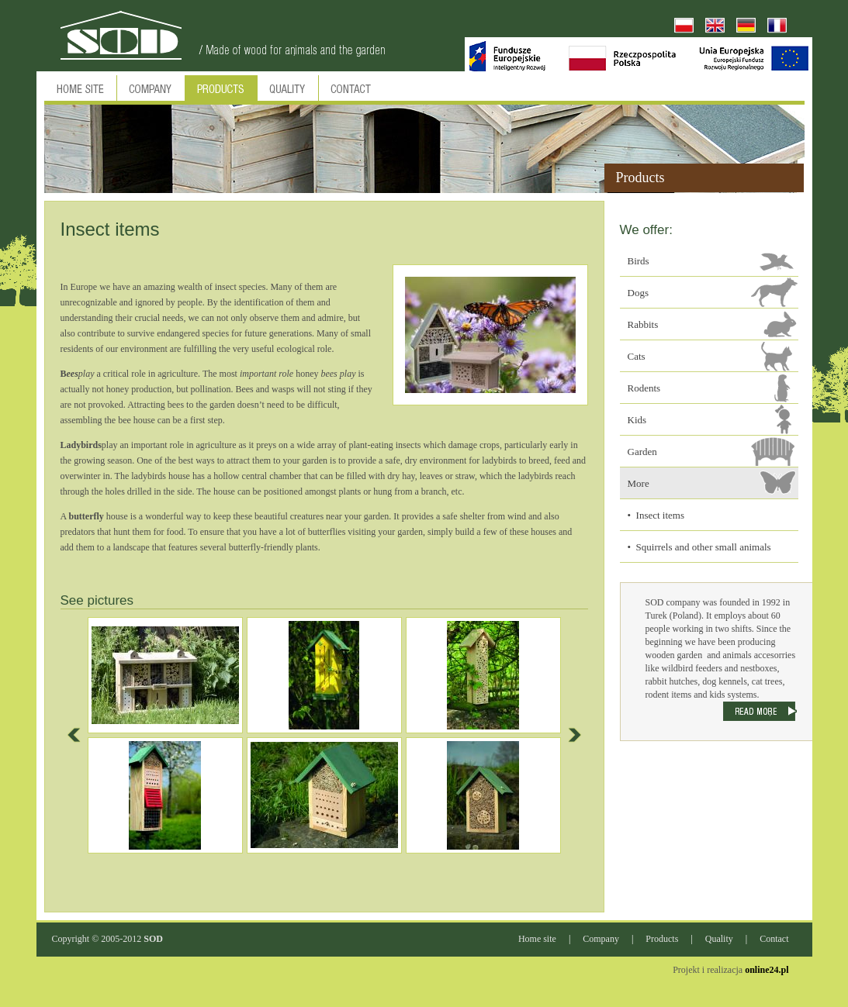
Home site (537, 938)
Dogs (638, 292)
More (638, 483)
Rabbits (643, 324)
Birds (638, 261)
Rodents (644, 388)
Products (662, 938)
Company (601, 938)
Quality (719, 938)
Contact (774, 938)
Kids (637, 420)
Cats (637, 356)
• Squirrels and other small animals (699, 547)
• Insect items (656, 515)
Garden (642, 451)
